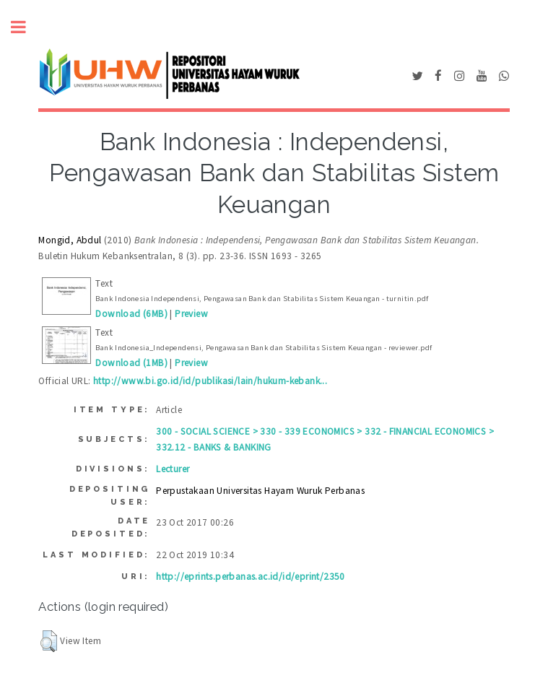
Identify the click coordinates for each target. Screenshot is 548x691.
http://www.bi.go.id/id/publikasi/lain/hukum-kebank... (210, 381)
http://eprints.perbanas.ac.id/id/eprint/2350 (250, 576)
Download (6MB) (131, 314)
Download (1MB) (131, 363)
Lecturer (172, 469)
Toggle (26, 27)
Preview (191, 314)
